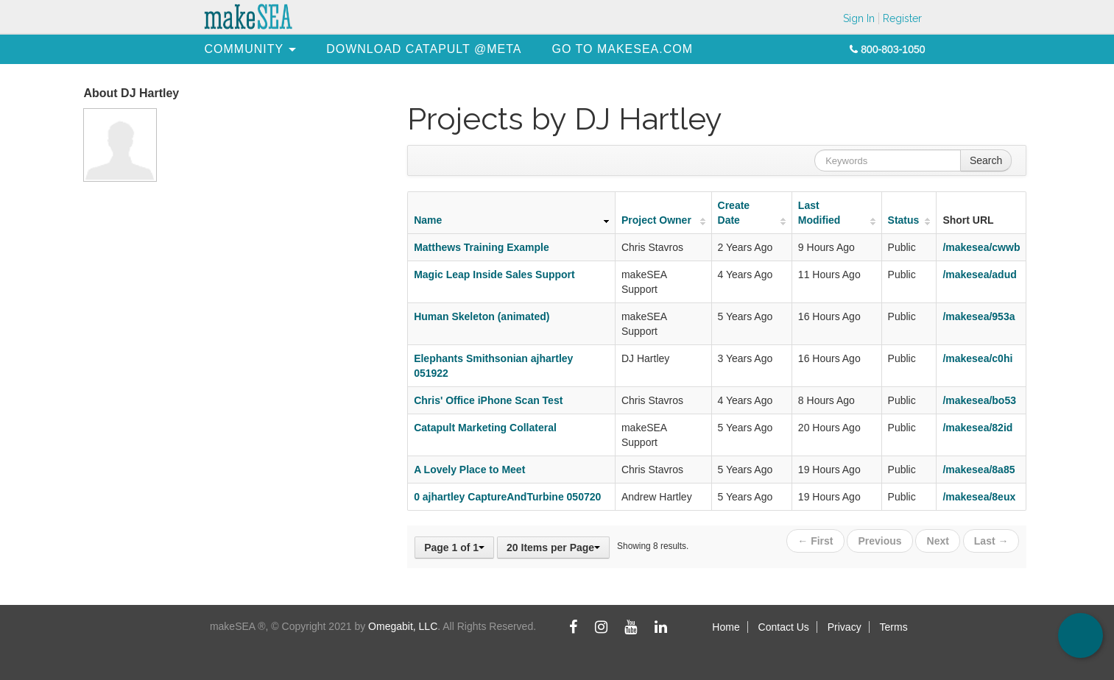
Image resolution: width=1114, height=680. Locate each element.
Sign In (859, 18)
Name (428, 220)
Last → (991, 541)
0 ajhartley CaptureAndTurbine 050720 (507, 497)
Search (986, 160)
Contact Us (783, 627)
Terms (894, 627)
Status (904, 220)
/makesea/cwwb (981, 247)
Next (938, 541)
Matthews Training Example (481, 247)
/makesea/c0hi (977, 358)
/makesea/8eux (978, 497)
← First (815, 541)
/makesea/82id (977, 427)
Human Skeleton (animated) (481, 316)
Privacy (844, 627)
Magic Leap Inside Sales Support (494, 274)
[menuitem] (244, 49)
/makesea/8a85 (978, 469)
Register (902, 18)
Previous (880, 541)
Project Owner (656, 220)
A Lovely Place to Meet (469, 469)
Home (725, 627)
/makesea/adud (979, 274)
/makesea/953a (978, 316)
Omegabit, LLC (402, 626)
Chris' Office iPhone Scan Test (488, 400)
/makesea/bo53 (979, 400)
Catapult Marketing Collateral (485, 427)
